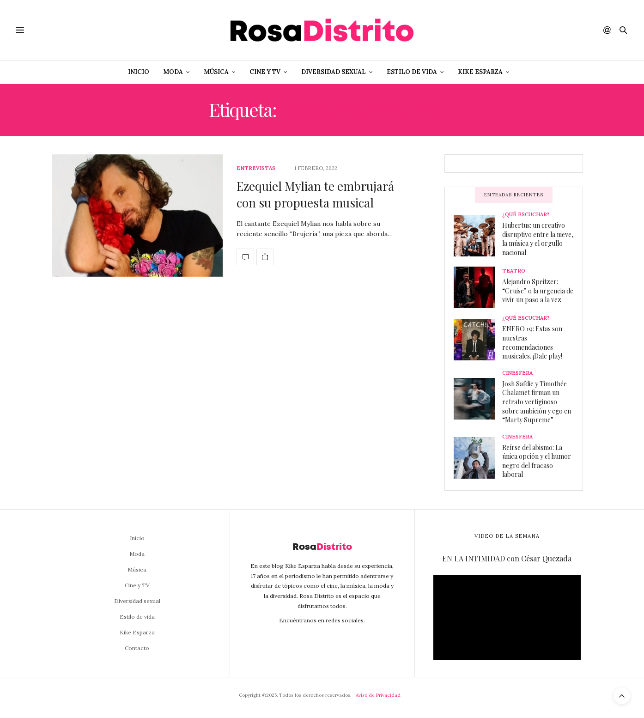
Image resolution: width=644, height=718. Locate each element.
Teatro (513, 271)
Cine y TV (264, 72)
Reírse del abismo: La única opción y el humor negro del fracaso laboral (536, 461)
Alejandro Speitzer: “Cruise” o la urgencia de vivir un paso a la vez (537, 290)
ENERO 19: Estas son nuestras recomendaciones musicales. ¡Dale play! (532, 342)
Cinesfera (517, 373)
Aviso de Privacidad (378, 695)
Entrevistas (256, 168)
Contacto (137, 648)
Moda (173, 72)
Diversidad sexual (333, 72)
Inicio (138, 72)
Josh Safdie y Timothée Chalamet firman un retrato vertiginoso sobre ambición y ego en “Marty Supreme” (536, 401)
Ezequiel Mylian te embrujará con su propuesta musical (315, 194)
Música (216, 72)
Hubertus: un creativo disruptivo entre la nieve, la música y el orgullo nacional (538, 239)
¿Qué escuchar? (525, 214)
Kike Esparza (480, 72)
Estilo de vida (412, 72)
